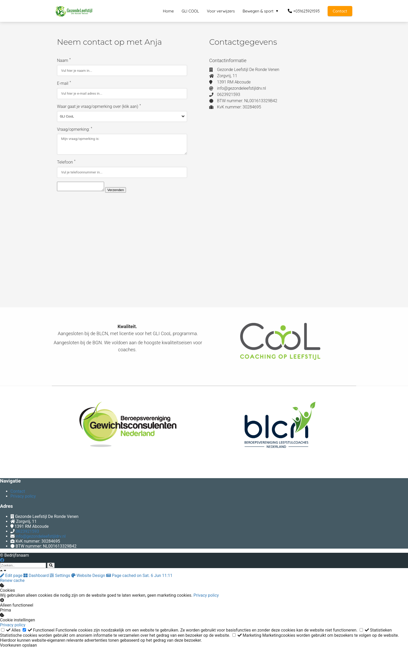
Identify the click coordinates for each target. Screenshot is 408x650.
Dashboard (36, 577)
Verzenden (120, 192)
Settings (60, 577)
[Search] (51, 567)
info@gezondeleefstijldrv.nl (41, 538)
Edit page (11, 577)
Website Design (88, 577)
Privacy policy (206, 597)
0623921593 (27, 533)
